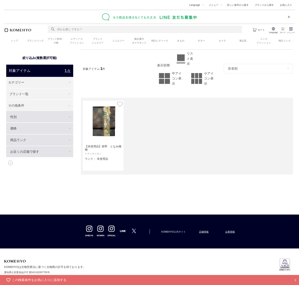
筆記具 (242, 40)
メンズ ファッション (263, 41)
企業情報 (230, 231)
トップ (14, 40)
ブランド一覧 (18, 94)
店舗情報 (204, 231)
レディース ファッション (77, 41)
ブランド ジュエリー (98, 41)
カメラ (222, 40)
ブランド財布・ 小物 (56, 41)
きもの (180, 40)
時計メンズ (285, 40)
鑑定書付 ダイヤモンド (139, 41)
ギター (201, 40)
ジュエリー (118, 40)
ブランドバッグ (35, 40)
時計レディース (159, 40)
